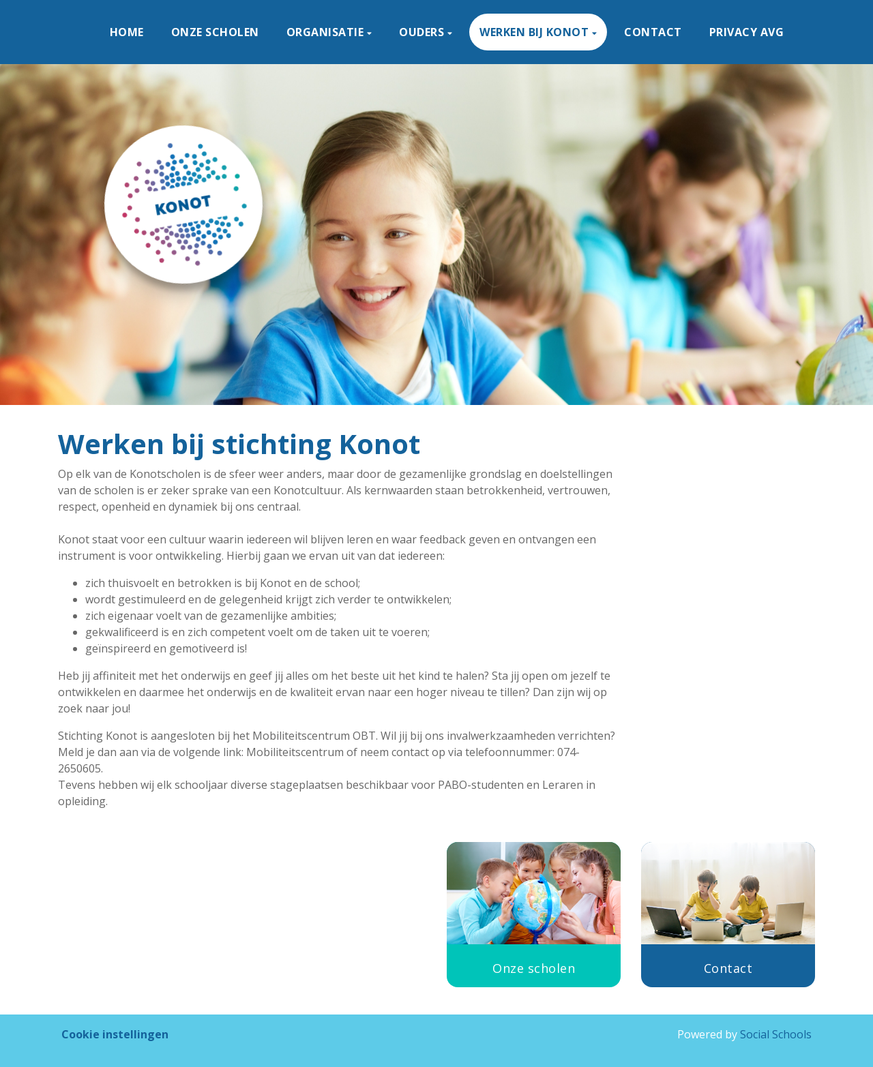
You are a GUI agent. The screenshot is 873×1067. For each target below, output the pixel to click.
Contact (653, 32)
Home (127, 32)
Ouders (423, 32)
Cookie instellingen (114, 1034)
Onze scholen (215, 32)
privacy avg (746, 32)
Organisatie (326, 32)
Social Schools (776, 1034)
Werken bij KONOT (535, 32)
